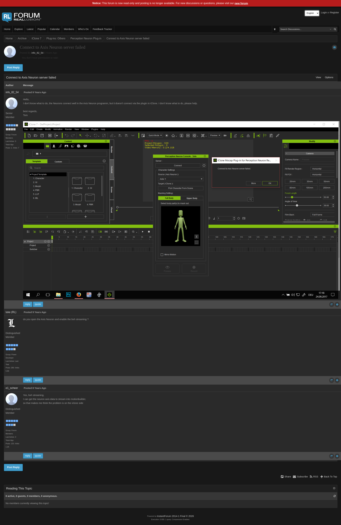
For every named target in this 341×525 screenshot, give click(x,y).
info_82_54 (37, 53)
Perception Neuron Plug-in (85, 38)
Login (324, 12)
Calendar (55, 29)
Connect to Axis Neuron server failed (127, 38)
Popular (42, 29)
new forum (241, 3)
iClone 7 (36, 38)
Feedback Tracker (102, 29)
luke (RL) (11, 312)
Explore (19, 29)
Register (334, 12)
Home (7, 29)
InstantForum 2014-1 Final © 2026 (175, 516)
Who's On (83, 29)
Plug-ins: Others (55, 38)
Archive (22, 38)
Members (69, 29)
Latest (30, 29)
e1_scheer (12, 388)
